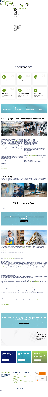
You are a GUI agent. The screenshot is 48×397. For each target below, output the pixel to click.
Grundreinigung (15, 379)
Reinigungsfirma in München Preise (28, 247)
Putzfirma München (16, 382)
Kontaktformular (26, 146)
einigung (29, 266)
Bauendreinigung (34, 286)
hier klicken (29, 153)
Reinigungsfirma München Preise (32, 155)
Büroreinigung (22, 266)
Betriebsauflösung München (5, 306)
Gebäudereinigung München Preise (9, 258)
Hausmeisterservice (4, 166)
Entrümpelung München (4, 307)
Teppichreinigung (3, 300)
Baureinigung (15, 378)
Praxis (27, 266)
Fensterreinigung (36, 281)
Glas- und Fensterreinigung (17, 377)
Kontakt (25, 376)
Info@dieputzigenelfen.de (7, 1)
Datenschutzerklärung (27, 375)
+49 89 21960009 (3, 0)
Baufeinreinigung (27, 286)
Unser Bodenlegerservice (28, 382)
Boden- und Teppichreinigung (17, 380)
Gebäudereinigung (15, 381)
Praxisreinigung (15, 374)
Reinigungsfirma (16, 140)
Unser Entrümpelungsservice (28, 381)
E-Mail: (2, 1)
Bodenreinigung (39, 299)
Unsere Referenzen (39, 341)
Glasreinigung (30, 281)
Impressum (25, 374)
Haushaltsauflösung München (5, 304)
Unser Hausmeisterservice (28, 384)
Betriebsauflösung (4, 168)
